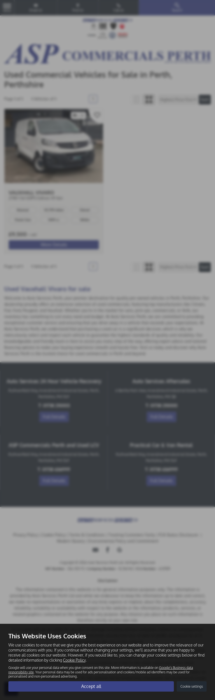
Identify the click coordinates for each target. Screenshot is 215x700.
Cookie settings (191, 686)
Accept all (91, 686)
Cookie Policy (74, 660)
